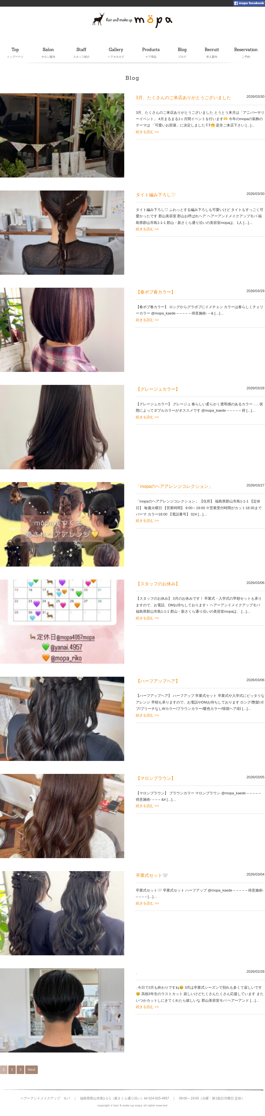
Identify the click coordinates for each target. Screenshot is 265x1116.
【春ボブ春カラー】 (156, 292)
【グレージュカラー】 (158, 389)
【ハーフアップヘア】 (158, 681)
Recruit (212, 50)
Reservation (246, 50)
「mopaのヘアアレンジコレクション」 (174, 486)
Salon (48, 50)
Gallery (116, 50)
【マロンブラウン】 (156, 778)
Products (151, 50)
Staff (82, 50)
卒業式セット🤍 (152, 875)
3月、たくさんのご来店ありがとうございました (183, 97)
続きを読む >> (147, 132)
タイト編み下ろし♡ (156, 194)
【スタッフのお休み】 (158, 583)
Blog (184, 50)
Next (31, 1069)
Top (15, 50)
